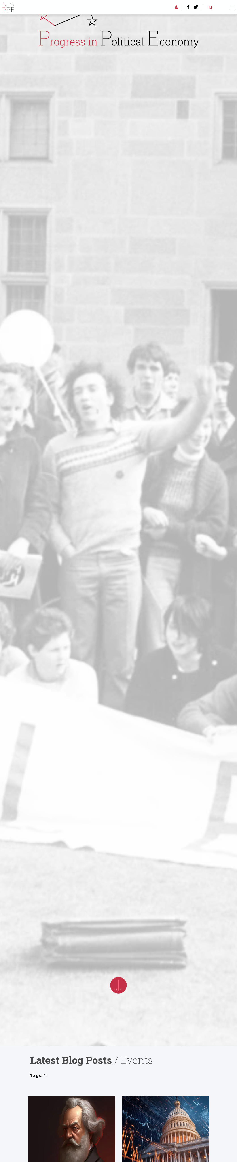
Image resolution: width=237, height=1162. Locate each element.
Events (137, 1059)
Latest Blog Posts (71, 1059)
